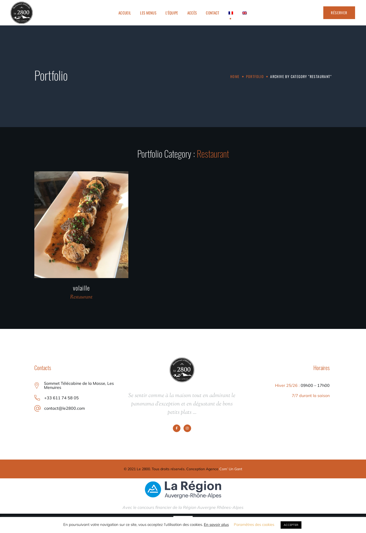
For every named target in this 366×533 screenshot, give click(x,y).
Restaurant (81, 297)
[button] (339, 12)
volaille (81, 287)
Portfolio (255, 76)
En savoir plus (216, 524)
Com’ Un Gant (230, 469)
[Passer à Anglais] (244, 12)
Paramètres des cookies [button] (254, 524)
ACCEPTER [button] (291, 525)
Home (235, 76)
